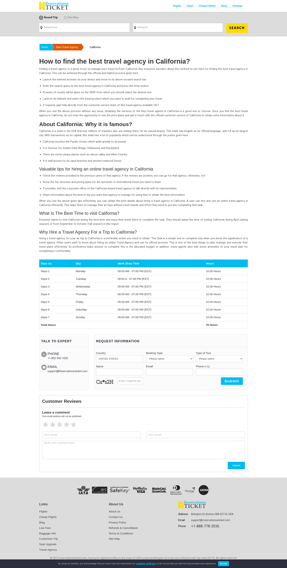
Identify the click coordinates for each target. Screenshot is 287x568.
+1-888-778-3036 (205, 525)
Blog (224, 5)
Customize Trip (49, 538)
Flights (177, 5)
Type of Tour (203, 352)
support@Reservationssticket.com (67, 370)
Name (99, 365)
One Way (71, 17)
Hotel (190, 5)
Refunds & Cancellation (124, 527)
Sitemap (237, 5)
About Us (115, 510)
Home (44, 46)
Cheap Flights (207, 5)
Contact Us (116, 516)
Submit (236, 464)
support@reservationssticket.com (210, 519)
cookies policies (145, 563)
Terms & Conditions (121, 533)
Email (149, 365)
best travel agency (69, 46)
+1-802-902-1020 (58, 357)
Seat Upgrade (48, 544)
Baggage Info (48, 533)
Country (101, 352)
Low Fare (45, 527)
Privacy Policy (118, 521)
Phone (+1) (203, 365)
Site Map (114, 538)
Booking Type (154, 352)
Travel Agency (48, 550)
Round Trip (48, 17)
